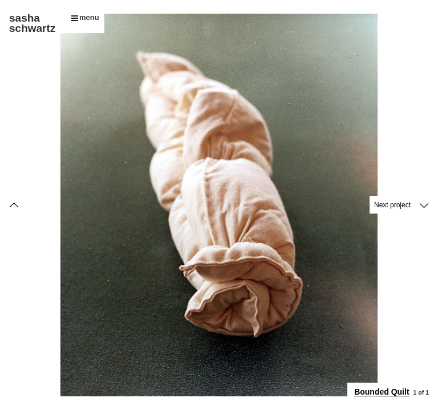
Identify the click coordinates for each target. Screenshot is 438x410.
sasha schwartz (32, 23)
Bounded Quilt (381, 391)
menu (85, 17)
